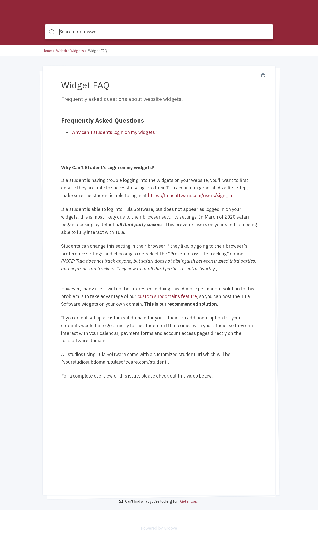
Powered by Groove (159, 528)
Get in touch (189, 501)
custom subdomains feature (167, 296)
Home (47, 51)
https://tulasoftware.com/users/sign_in (190, 195)
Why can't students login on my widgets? (114, 132)
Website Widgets (70, 51)
